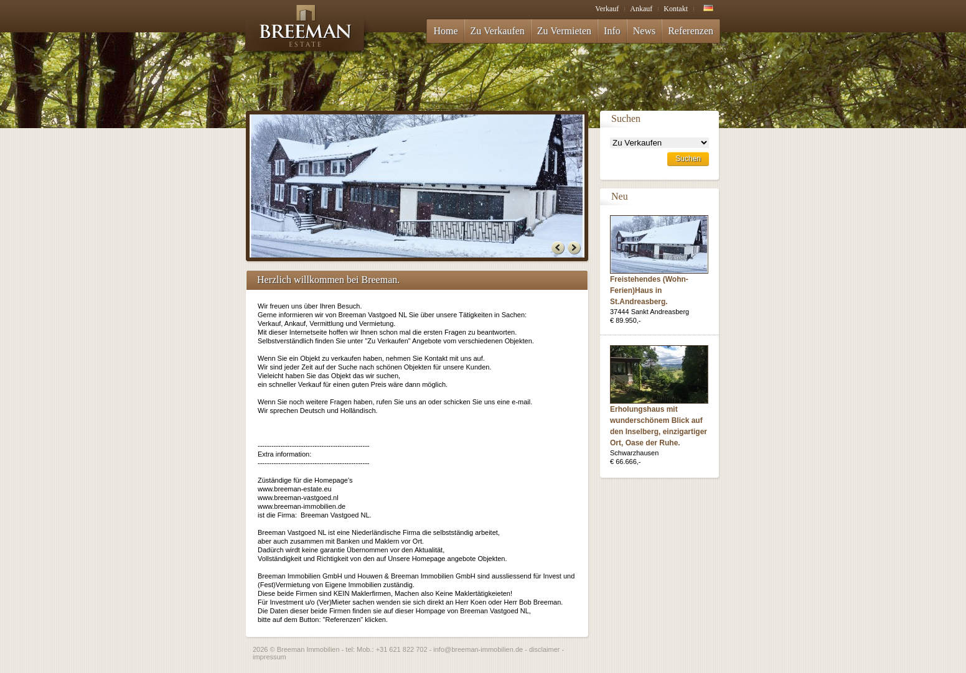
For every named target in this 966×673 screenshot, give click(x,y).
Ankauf (641, 8)
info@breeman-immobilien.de (478, 649)
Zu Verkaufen (498, 31)
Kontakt (676, 8)
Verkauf (607, 8)
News (644, 31)
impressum (269, 657)
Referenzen (690, 31)
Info (612, 31)
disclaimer (544, 649)
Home (445, 31)
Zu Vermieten (564, 31)
